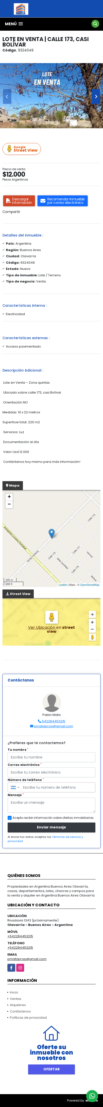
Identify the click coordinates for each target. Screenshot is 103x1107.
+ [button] (9, 497)
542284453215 (53, 721)
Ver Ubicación (42, 627)
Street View (22, 149)
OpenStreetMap (89, 584)
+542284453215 (20, 936)
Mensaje (16, 795)
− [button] (9, 504)
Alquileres (18, 1005)
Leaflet (63, 584)
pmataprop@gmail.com (53, 726)
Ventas (15, 998)
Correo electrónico (25, 765)
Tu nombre (18, 750)
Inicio (14, 992)
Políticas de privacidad (28, 1017)
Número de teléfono (26, 780)
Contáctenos (20, 1011)
